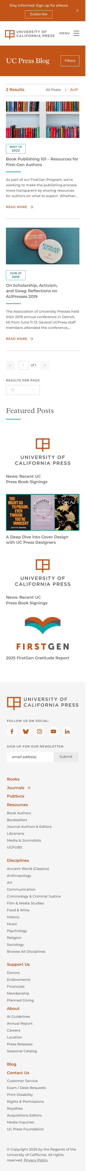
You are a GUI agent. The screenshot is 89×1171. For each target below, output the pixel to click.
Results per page (23, 380)
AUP (74, 90)
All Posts (53, 90)
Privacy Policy (36, 1160)
